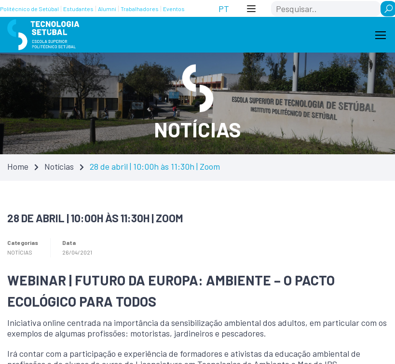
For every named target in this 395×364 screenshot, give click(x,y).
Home (17, 166)
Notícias (59, 166)
